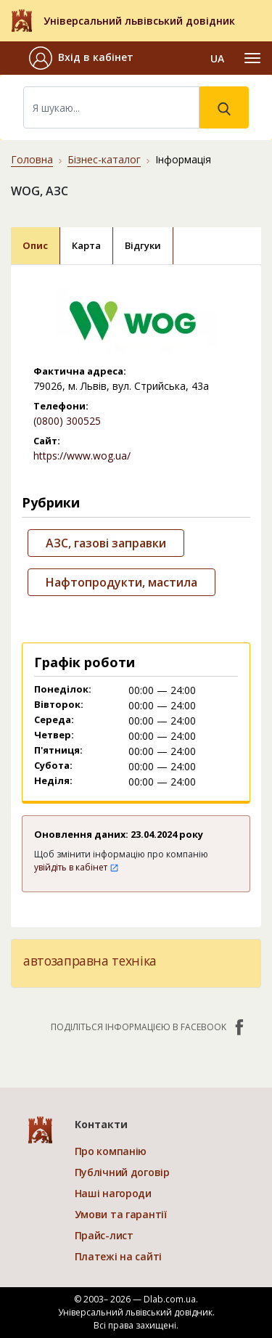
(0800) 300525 (67, 421)
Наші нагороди (113, 1193)
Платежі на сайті (118, 1256)
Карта (86, 245)
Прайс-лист (104, 1235)
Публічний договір (122, 1172)
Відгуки (143, 245)
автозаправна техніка (90, 960)
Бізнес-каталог (104, 159)
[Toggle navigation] (252, 58)
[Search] (111, 107)
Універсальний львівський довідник (139, 21)
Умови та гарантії (121, 1214)
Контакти (101, 1124)
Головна (32, 159)
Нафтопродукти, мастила (121, 582)
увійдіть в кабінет (76, 867)
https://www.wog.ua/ (82, 455)
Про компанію (111, 1151)
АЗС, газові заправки (106, 543)
